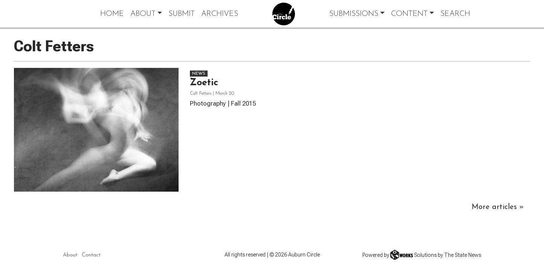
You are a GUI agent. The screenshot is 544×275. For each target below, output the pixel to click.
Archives (219, 14)
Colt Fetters (200, 93)
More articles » (498, 207)
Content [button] (409, 14)
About (70, 255)
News (198, 73)
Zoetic (204, 83)
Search (455, 14)
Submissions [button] (353, 14)
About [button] (143, 14)
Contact (91, 255)
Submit (181, 14)
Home (112, 14)
